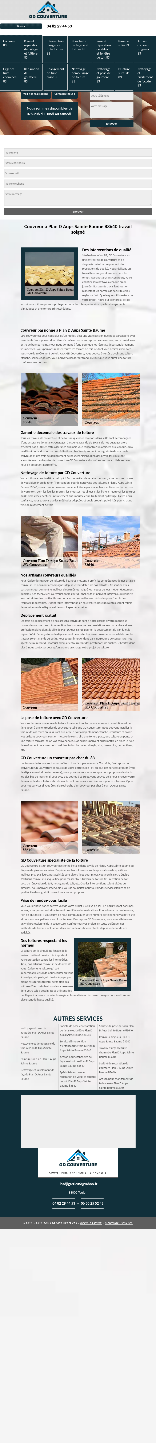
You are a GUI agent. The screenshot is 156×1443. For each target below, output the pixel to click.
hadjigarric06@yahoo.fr (78, 1184)
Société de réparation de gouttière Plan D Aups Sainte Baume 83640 (116, 1068)
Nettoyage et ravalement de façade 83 (145, 77)
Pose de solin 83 (123, 43)
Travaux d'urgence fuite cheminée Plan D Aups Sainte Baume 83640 (116, 1052)
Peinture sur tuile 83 (124, 73)
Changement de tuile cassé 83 (55, 73)
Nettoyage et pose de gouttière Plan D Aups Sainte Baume (38, 1032)
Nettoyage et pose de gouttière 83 (103, 75)
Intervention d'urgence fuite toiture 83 (55, 47)
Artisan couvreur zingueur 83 (143, 47)
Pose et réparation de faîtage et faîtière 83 (31, 49)
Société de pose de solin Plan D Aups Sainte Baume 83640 (116, 1028)
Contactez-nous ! (65, 94)
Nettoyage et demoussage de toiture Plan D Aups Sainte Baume (38, 1048)
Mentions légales (119, 1223)
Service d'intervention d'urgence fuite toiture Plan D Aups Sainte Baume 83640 (77, 1046)
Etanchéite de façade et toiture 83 (80, 45)
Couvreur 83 (9, 43)
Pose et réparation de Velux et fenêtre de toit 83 (103, 49)
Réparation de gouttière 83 (31, 75)
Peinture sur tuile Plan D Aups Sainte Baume (38, 1061)
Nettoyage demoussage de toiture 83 (80, 75)
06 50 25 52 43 (92, 1203)
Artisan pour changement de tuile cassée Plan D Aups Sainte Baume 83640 (116, 1083)
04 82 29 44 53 (59, 26)
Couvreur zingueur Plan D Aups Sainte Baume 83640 (114, 1039)
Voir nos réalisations (35, 94)
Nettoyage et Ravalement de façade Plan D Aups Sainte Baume (38, 1074)
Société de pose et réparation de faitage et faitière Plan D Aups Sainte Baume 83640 (77, 1030)
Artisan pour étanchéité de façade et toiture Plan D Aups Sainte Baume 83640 (77, 1061)
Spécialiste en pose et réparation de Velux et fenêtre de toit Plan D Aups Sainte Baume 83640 (78, 1079)
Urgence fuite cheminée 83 (10, 75)
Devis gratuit (91, 1223)
